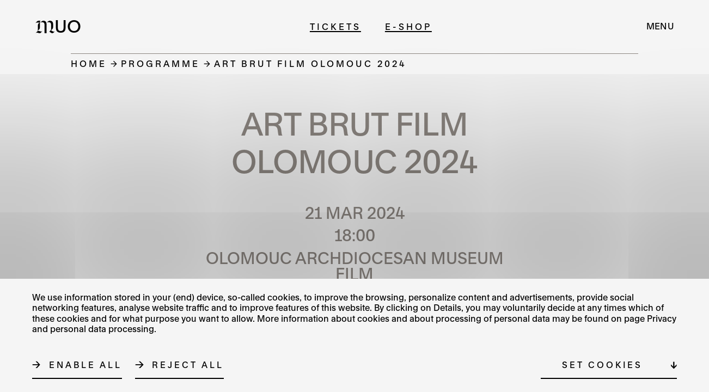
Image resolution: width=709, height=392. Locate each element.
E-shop (408, 26)
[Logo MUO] (61, 26)
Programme (160, 63)
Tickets (335, 26)
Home (89, 63)
